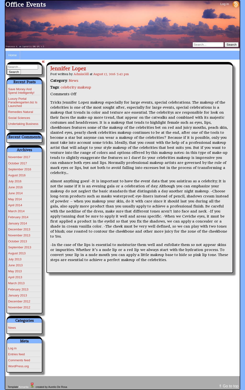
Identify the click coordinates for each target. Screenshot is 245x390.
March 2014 (16, 211)
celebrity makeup (76, 87)
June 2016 (15, 187)
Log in (224, 4)
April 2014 (15, 205)
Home (12, 55)
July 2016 (15, 181)
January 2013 (17, 295)
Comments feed (19, 360)
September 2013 (19, 247)
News (12, 327)
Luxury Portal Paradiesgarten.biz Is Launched (22, 102)
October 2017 (17, 163)
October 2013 (17, 241)
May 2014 (15, 199)
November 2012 (19, 307)
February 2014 (18, 217)
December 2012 (19, 301)
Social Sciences (19, 118)
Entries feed (16, 354)
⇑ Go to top (229, 386)
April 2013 (15, 277)
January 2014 (17, 223)
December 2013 (19, 229)
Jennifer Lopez (68, 68)
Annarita (23, 386)
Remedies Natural (20, 112)
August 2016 (17, 175)
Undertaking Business (23, 124)
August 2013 (17, 253)
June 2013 (15, 265)
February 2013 (18, 289)
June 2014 (15, 193)
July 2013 (15, 259)
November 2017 (19, 157)
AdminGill (81, 74)
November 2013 (19, 235)
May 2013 (15, 271)
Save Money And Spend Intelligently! (21, 91)
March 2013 (16, 283)
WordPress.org (18, 366)
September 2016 (19, 169)
